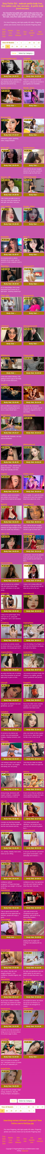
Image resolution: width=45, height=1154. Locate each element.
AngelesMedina (7, 652)
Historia (26, 772)
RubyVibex (5, 266)
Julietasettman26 (29, 177)
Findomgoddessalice (9, 58)
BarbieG (4, 504)
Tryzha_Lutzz (6, 88)
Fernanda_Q (28, 117)
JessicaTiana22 (7, 444)
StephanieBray (28, 534)
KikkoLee (26, 861)
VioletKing (5, 623)
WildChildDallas (29, 415)
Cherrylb (4, 682)
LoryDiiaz (27, 801)
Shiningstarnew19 (30, 326)
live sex (30, 1123)
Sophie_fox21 (28, 474)
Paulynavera (5, 1009)
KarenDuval (5, 890)
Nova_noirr (5, 148)
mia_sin (4, 801)
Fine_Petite (27, 919)
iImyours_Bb (6, 177)
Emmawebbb (6, 117)
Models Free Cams (10, 33)
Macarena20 (27, 741)
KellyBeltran (28, 563)
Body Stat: (11, 76)
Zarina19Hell (5, 919)
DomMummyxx (29, 148)
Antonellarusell (29, 830)
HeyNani (4, 474)
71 (35, 46)
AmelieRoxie (28, 890)
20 (29, 43)
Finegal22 (27, 682)
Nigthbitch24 (28, 1009)
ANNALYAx (5, 593)
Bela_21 (26, 237)
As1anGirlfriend (29, 712)
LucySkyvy (5, 1039)
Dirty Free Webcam (18, 33)
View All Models (8, 43)
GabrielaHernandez (30, 950)
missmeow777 (28, 266)
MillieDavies (5, 355)
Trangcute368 (28, 355)
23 (3, 46)
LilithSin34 (5, 326)
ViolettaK (4, 385)
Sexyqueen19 (28, 295)
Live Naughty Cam (31, 33)
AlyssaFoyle (5, 950)
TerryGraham (6, 415)
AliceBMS (27, 58)
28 (26, 46)
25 (12, 46)
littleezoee (5, 741)
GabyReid (4, 712)
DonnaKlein (5, 979)
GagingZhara (28, 623)
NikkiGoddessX (29, 444)
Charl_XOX (5, 295)
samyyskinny (28, 1039)
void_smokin (6, 206)
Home (14, 53)
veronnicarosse (7, 830)
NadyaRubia (5, 1068)
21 (34, 43)
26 (17, 46)
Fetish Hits (25, 1151)
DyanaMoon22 (28, 593)
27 (21, 46)
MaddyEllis (5, 237)
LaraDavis (27, 385)
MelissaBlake (6, 861)
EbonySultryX (28, 504)
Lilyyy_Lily (5, 534)
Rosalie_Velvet (28, 206)
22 (39, 43)
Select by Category (26, 53)
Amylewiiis (27, 979)
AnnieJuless (28, 652)
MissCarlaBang (6, 563)
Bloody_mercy (28, 88)
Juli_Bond (5, 772)
